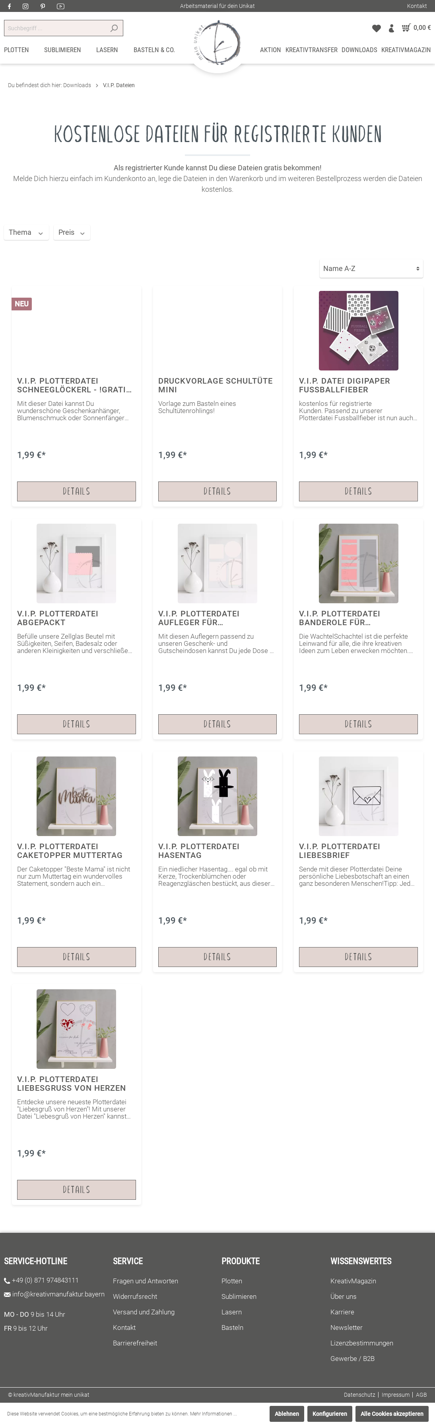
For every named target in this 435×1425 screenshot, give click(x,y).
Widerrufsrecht (135, 1296)
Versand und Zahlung (144, 1312)
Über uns (343, 1296)
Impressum (396, 1395)
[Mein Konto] (391, 27)
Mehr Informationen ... (213, 1414)
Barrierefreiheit (135, 1343)
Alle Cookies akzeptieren (392, 1414)
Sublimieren (238, 1296)
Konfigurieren (330, 1414)
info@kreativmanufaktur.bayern (58, 1294)
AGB (421, 1395)
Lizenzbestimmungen (361, 1343)
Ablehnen (287, 1414)
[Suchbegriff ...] (54, 28)
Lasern (231, 1312)
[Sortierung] (371, 268)
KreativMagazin (353, 1281)
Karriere (342, 1312)
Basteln (232, 1327)
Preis (72, 232)
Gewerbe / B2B (352, 1359)
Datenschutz (359, 1395)
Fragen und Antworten (145, 1281)
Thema (26, 232)
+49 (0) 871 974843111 (45, 1280)
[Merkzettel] (376, 27)
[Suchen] (114, 28)
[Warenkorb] (414, 27)
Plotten (231, 1281)
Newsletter (346, 1327)
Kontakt (417, 6)
